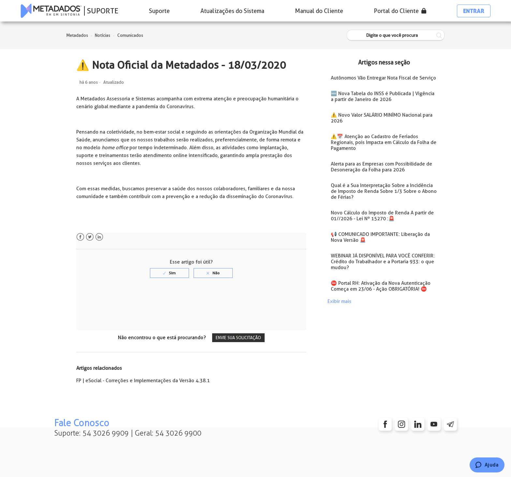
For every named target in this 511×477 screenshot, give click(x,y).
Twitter (90, 237)
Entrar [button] (473, 10)
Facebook (80, 237)
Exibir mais (339, 301)
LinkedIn (99, 237)
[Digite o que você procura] (396, 35)
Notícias (102, 35)
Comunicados (130, 35)
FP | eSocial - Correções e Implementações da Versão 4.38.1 (143, 380)
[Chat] (487, 464)
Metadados (77, 35)
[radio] (169, 273)
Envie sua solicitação (238, 337)
